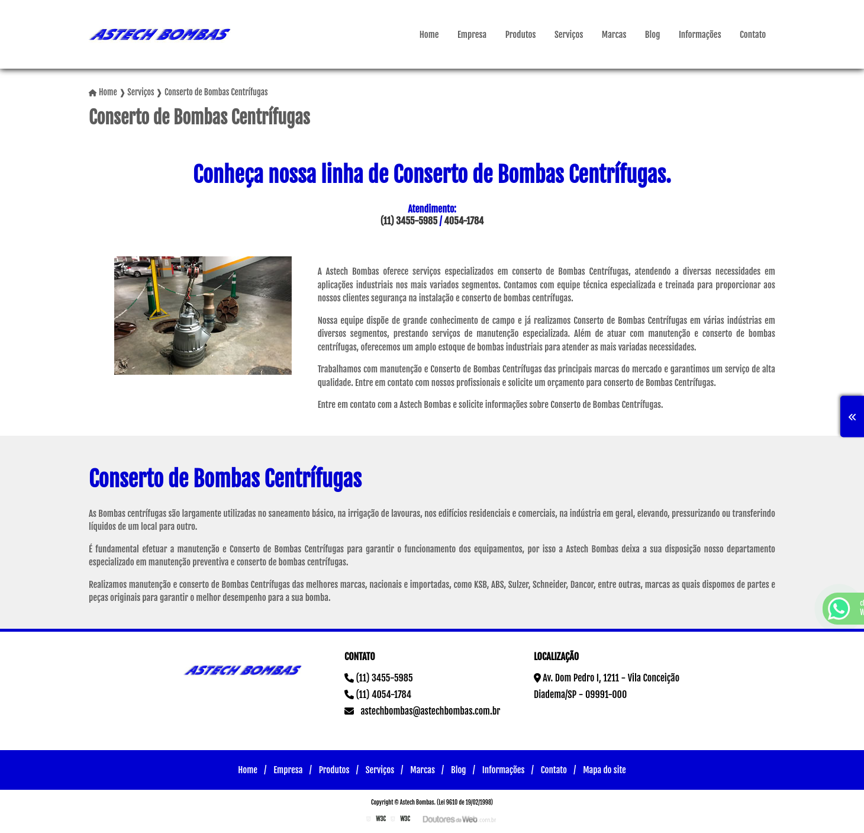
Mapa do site (604, 770)
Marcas (614, 34)
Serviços (568, 34)
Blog (652, 34)
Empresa (471, 34)
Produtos (520, 34)
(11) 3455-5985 (409, 221)
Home (429, 34)
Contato (753, 34)
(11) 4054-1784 (377, 694)
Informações (700, 34)
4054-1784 (463, 221)
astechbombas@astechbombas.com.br (422, 711)
